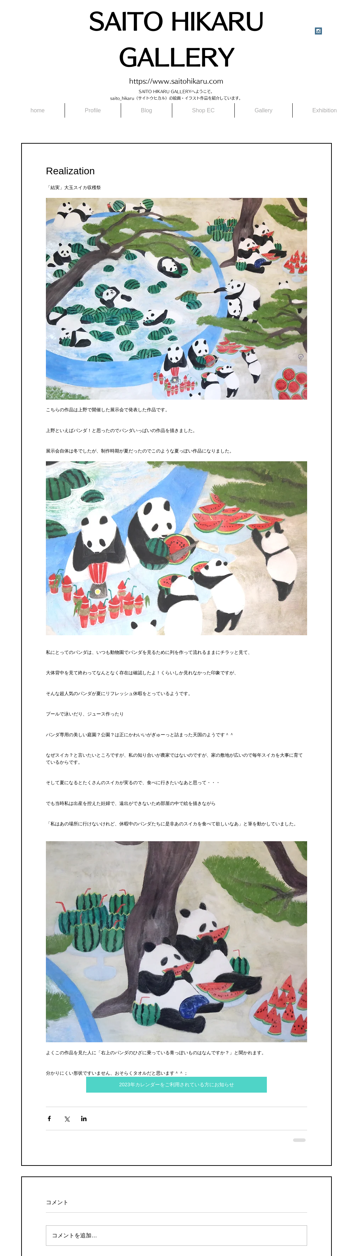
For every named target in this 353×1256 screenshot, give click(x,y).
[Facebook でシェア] (49, 1118)
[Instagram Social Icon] (318, 31)
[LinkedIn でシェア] (83, 1118)
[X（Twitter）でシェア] (66, 1118)
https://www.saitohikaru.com (176, 81)
